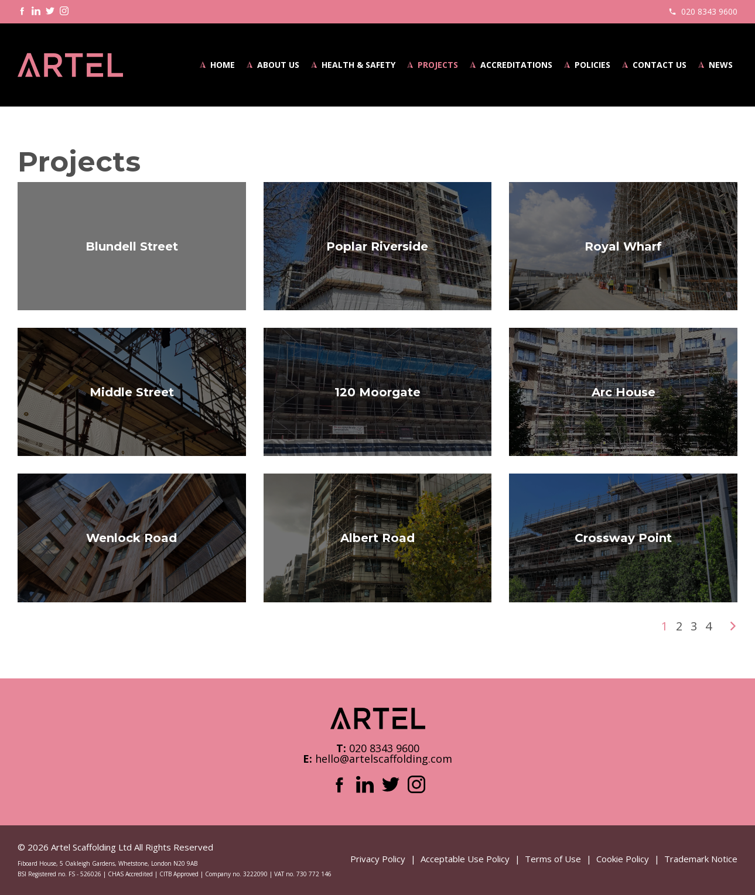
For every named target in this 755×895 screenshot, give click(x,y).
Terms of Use (553, 859)
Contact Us (659, 64)
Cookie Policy (622, 859)
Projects (438, 64)
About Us (278, 64)
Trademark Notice (700, 859)
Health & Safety (358, 64)
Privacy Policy (377, 859)
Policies (592, 64)
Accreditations (516, 64)
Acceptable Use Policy (465, 859)
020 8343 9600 (709, 11)
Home (222, 64)
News (721, 64)
